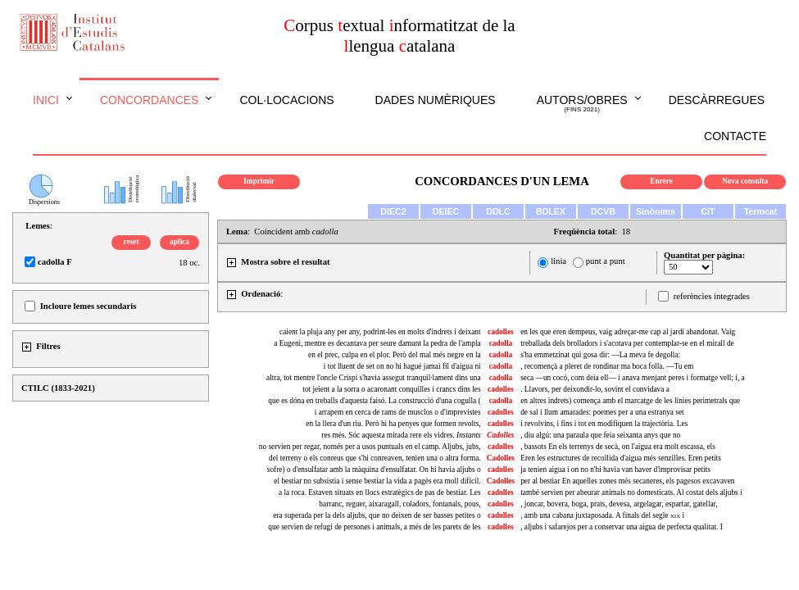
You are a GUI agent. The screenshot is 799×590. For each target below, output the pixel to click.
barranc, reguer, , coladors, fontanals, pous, (399, 504)
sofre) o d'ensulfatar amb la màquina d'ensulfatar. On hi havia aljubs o (374, 469)
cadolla (501, 343)
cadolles (501, 332)
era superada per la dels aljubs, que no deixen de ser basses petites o (376, 515)
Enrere (661, 181)
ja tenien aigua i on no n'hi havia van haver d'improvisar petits (615, 469)
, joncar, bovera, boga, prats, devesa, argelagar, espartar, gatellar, (619, 504)
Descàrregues (717, 100)
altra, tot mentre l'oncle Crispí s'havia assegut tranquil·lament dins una (373, 378)
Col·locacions (286, 100)
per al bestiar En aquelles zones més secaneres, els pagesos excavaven (627, 481)
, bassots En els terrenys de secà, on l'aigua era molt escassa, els (617, 446)
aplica (179, 242)
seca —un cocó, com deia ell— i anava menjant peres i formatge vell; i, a (632, 378)
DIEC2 (393, 211)
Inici (46, 100)
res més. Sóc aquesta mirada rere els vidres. (400, 435)
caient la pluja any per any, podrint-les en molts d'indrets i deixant (380, 332)
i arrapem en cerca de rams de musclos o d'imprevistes (398, 412)
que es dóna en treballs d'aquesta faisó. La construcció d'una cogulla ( (374, 401)
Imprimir (259, 181)
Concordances (149, 100)
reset (131, 242)
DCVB (603, 211)
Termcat (761, 211)
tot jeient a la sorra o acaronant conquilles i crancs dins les (391, 389)
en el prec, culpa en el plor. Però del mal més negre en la (394, 355)
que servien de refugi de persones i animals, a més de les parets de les (374, 527)
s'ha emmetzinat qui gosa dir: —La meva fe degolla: (600, 355)
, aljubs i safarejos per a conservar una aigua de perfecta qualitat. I (621, 527)
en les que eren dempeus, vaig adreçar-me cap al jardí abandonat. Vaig (627, 332)
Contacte (735, 136)
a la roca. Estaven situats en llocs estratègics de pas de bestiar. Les (380, 492)
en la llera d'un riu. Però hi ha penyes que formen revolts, (393, 424)
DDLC (498, 211)
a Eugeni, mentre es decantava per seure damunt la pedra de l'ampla (377, 343)
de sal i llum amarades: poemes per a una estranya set (601, 412)
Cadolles (501, 458)
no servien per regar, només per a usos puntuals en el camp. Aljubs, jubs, (370, 446)
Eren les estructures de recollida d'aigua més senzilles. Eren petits (620, 458)
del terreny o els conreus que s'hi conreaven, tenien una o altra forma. (375, 458)
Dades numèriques (435, 100)
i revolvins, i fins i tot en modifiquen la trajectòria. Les (604, 424)
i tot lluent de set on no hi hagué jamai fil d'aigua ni (402, 366)
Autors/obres (582, 104)
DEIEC (446, 211)
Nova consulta (745, 181)
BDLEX (550, 211)
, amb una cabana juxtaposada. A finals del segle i (602, 515)
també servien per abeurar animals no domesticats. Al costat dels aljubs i (631, 492)
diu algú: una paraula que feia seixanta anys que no (600, 435)
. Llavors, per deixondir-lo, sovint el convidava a (595, 389)
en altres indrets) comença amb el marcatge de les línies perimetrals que (630, 401)
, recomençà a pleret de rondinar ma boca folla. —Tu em (606, 366)
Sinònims (655, 211)
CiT (708, 211)
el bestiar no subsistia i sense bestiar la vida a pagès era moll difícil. (377, 481)
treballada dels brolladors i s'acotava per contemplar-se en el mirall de (627, 343)
